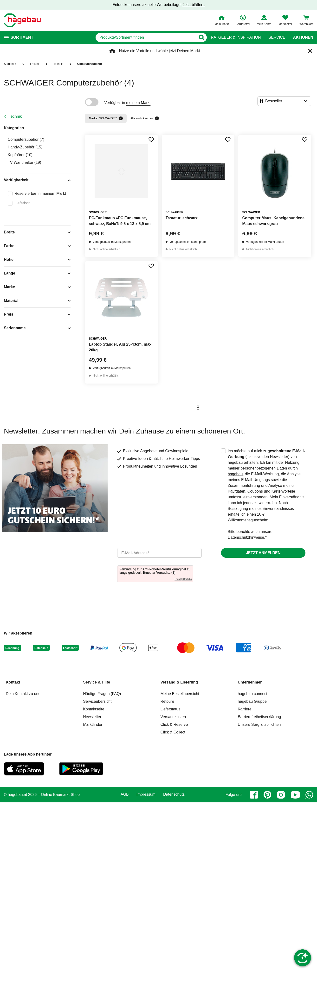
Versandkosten (173, 717)
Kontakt (13, 682)
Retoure (167, 701)
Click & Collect (173, 732)
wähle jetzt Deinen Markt (179, 51)
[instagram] (281, 795)
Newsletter (92, 717)
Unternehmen (250, 682)
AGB (125, 794)
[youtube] (295, 795)
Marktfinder (92, 724)
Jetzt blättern (193, 5)
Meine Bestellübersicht (180, 694)
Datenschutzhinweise (246, 537)
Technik (15, 116)
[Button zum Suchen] (201, 37)
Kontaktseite (93, 709)
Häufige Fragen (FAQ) (102, 694)
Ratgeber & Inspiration (236, 37)
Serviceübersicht (97, 701)
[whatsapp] (309, 795)
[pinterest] (267, 795)
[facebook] (254, 795)
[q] (146, 37)
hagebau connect (252, 694)
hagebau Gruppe (252, 701)
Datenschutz (174, 794)
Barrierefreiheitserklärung (259, 717)
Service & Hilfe (96, 682)
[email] (159, 552)
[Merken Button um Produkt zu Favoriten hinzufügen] (151, 139)
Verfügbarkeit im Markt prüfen (111, 242)
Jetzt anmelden (263, 553)
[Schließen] (310, 51)
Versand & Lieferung (179, 682)
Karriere (245, 709)
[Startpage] (22, 20)
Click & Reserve (174, 724)
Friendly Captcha (183, 579)
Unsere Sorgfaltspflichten (259, 724)
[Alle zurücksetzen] (157, 118)
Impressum (145, 794)
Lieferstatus (171, 709)
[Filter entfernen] (121, 118)
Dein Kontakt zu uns (23, 694)
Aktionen (303, 37)
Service (276, 37)
